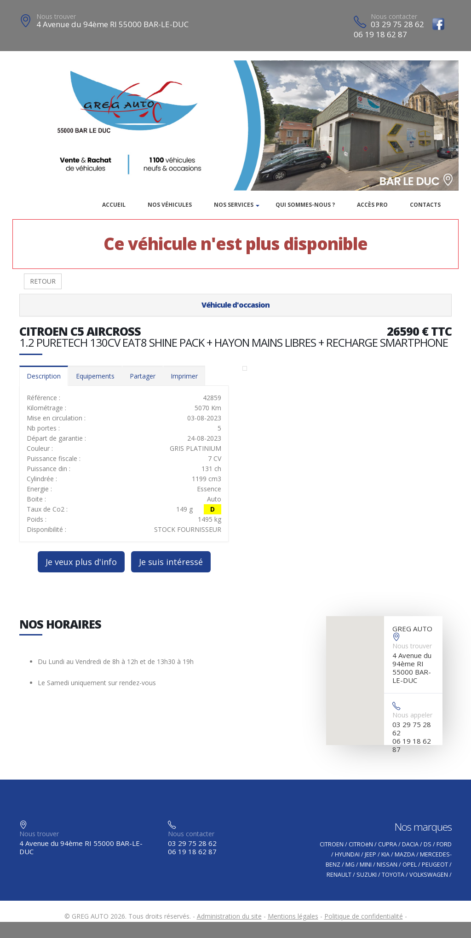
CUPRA (387, 844)
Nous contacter (394, 16)
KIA (385, 854)
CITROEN (332, 844)
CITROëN (361, 844)
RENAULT (339, 875)
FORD (444, 844)
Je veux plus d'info (81, 561)
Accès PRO (372, 205)
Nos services (233, 205)
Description (44, 376)
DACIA (410, 844)
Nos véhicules (170, 205)
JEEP (370, 854)
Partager (142, 376)
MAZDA (405, 854)
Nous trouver (56, 16)
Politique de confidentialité (363, 916)
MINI (366, 864)
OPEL (409, 864)
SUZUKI (366, 875)
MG (350, 864)
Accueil (114, 205)
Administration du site (229, 916)
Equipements (95, 376)
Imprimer (184, 376)
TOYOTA (393, 875)
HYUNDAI (347, 854)
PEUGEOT (435, 864)
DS (427, 844)
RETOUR (43, 281)
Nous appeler (412, 715)
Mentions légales (293, 916)
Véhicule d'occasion (235, 305)
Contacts (425, 205)
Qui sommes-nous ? (305, 205)
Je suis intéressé (171, 561)
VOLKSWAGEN (428, 875)
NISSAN (387, 864)
